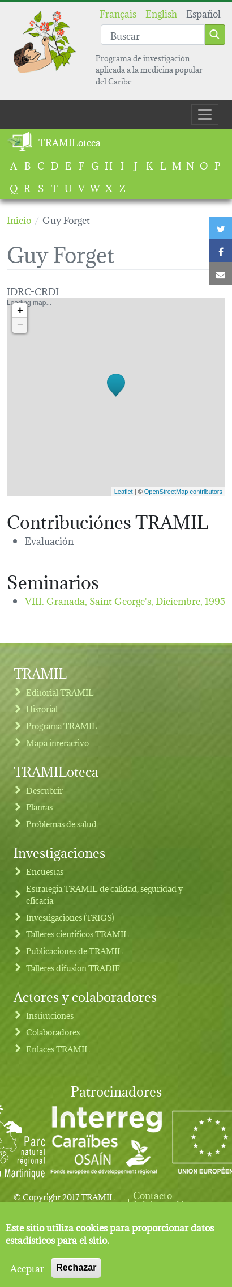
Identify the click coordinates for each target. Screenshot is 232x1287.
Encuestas (44, 871)
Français (118, 12)
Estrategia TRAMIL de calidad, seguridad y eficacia (104, 894)
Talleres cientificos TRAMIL (77, 933)
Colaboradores (53, 1031)
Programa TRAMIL (61, 725)
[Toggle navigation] (204, 114)
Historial (42, 708)
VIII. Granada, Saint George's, (125, 600)
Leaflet (123, 491)
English (161, 12)
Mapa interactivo (57, 742)
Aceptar (27, 1274)
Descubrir (44, 790)
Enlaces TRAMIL (58, 1048)
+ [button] (20, 310)
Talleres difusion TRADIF (73, 967)
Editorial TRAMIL (60, 691)
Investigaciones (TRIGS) (70, 917)
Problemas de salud (61, 823)
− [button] (20, 325)
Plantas (39, 806)
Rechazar (76, 1273)
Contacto (152, 1194)
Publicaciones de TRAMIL (74, 950)
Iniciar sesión (162, 1203)
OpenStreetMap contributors (183, 491)
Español (203, 12)
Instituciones (50, 1015)
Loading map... (114, 397)
